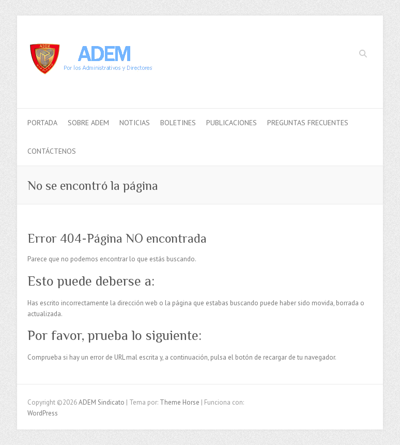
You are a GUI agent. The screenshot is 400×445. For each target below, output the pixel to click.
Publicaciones (231, 122)
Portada (42, 122)
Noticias (134, 122)
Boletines (178, 122)
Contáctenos (51, 151)
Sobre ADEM (88, 122)
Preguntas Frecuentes (307, 122)
